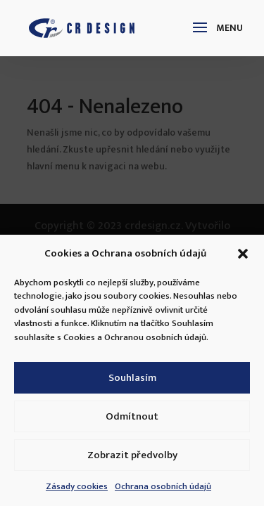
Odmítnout (132, 416)
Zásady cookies (77, 486)
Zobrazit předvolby (132, 455)
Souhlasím (132, 378)
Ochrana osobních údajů (163, 486)
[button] (243, 254)
